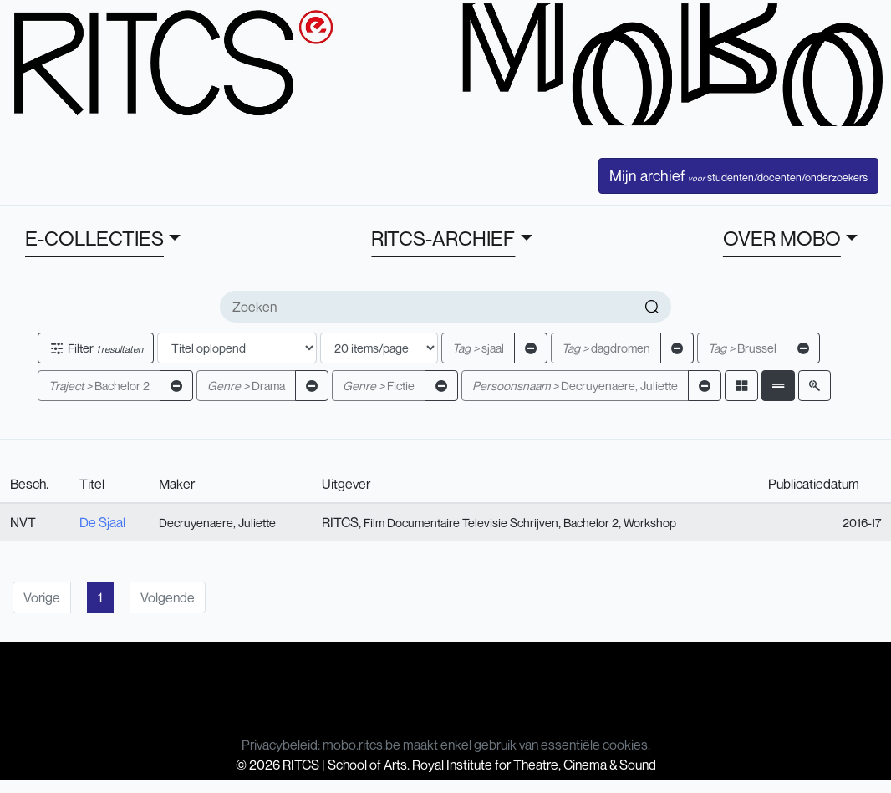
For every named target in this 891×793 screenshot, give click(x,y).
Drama (246, 386)
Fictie (379, 386)
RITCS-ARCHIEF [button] (443, 238)
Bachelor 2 (99, 386)
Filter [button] (95, 348)
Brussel (742, 348)
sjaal (478, 348)
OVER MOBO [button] (782, 238)
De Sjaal (102, 522)
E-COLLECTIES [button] (94, 238)
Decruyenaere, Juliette (575, 386)
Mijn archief (738, 175)
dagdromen (606, 348)
